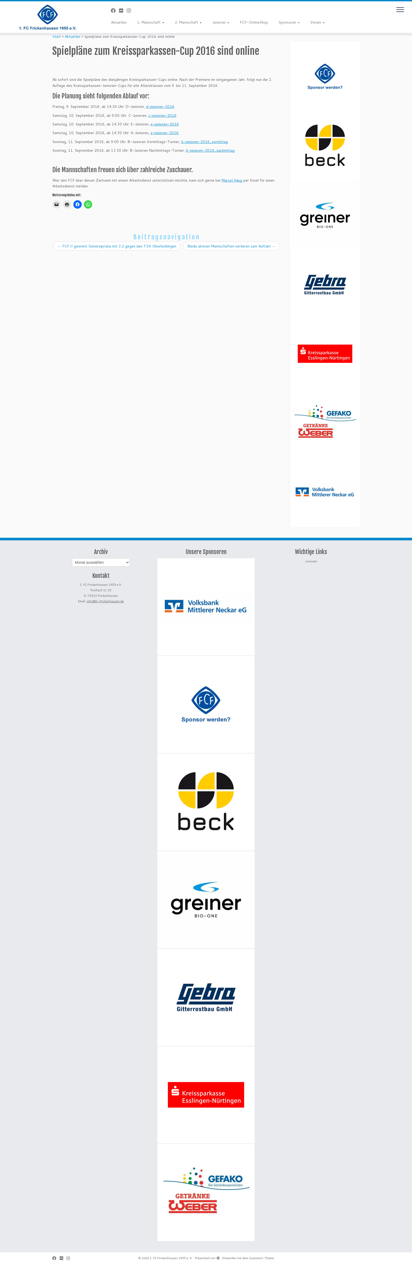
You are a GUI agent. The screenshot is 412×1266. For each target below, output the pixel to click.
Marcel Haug (232, 180)
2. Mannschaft (188, 22)
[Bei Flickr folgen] (123, 10)
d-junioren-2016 (160, 106)
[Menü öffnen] (400, 10)
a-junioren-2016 (165, 132)
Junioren (220, 22)
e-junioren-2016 (165, 124)
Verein (317, 22)
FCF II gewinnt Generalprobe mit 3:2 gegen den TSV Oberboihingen (117, 246)
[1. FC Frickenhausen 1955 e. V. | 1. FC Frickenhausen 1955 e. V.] (47, 17)
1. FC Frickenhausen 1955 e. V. (171, 1258)
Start (56, 36)
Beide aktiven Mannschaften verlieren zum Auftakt (231, 246)
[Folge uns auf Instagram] (130, 10)
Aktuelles (119, 22)
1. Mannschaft (150, 22)
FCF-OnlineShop (254, 22)
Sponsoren (289, 22)
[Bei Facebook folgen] (115, 10)
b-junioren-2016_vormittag (204, 141)
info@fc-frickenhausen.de (105, 601)
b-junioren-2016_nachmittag (210, 150)
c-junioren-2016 (162, 115)
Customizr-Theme (261, 1258)
